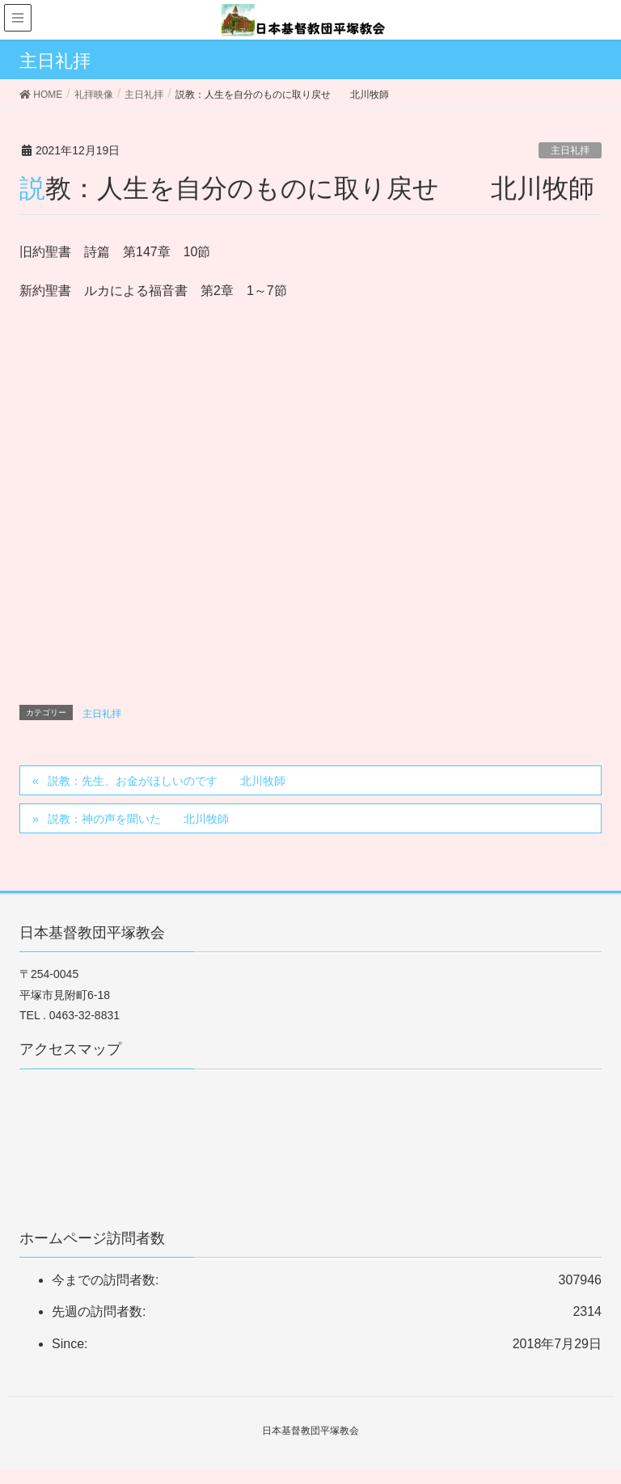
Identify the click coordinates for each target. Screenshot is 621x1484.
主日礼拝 (570, 150)
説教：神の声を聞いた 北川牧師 (138, 818)
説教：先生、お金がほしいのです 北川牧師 (166, 780)
